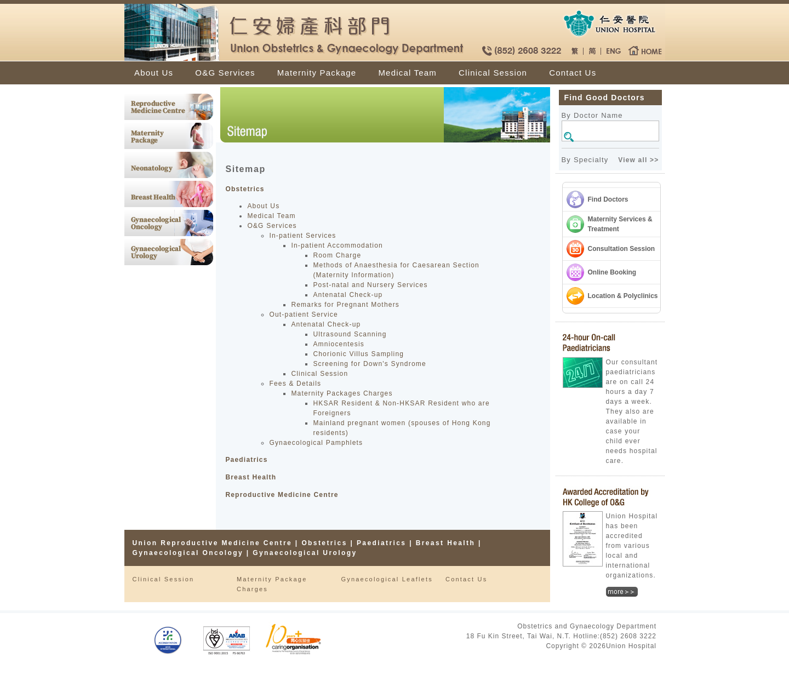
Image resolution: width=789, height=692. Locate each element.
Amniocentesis (338, 344)
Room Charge (337, 255)
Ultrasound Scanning (349, 334)
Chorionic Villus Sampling (358, 354)
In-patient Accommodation (337, 245)
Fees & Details (295, 383)
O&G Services (225, 72)
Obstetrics (244, 189)
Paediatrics (246, 460)
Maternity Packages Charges (341, 393)
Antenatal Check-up (347, 295)
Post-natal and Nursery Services (370, 285)
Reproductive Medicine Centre (281, 495)
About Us (153, 72)
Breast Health (250, 477)
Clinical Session (493, 72)
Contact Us (572, 72)
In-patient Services (302, 235)
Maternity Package (317, 72)
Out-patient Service (303, 314)
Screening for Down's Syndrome (369, 364)
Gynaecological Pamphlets (316, 443)
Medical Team (407, 72)
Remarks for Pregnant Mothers (345, 304)
